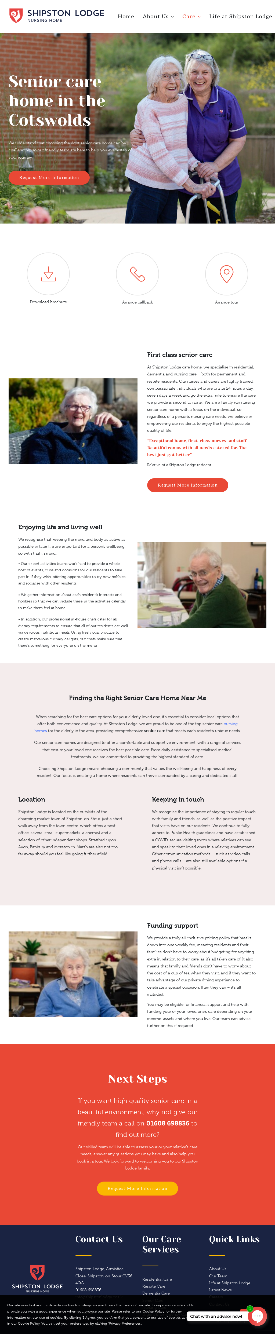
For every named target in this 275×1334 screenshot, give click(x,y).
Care (191, 16)
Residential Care (157, 1279)
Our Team (218, 1276)
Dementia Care (156, 1293)
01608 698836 (167, 1123)
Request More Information (49, 177)
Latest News (220, 1290)
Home (126, 16)
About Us (158, 16)
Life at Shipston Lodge (229, 1283)
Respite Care (153, 1286)
